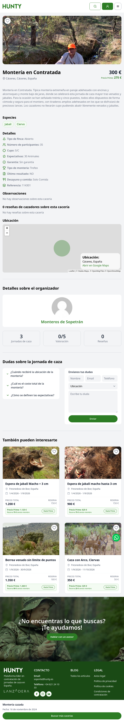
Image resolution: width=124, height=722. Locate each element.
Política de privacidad (105, 681)
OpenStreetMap (114, 271)
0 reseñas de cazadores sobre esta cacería (36, 207)
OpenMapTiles (98, 271)
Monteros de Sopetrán (62, 321)
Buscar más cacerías (62, 715)
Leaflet (72, 271)
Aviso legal (99, 675)
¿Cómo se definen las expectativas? (30, 395)
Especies (9, 117)
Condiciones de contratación (102, 693)
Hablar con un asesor (62, 636)
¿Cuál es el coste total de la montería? (25, 385)
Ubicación (10, 220)
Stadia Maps (83, 271)
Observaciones (14, 193)
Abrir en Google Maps (96, 265)
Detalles (9, 133)
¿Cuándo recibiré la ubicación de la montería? (29, 374)
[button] (7, 228)
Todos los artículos (80, 675)
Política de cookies (104, 686)
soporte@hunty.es (43, 679)
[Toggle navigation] (117, 6)
